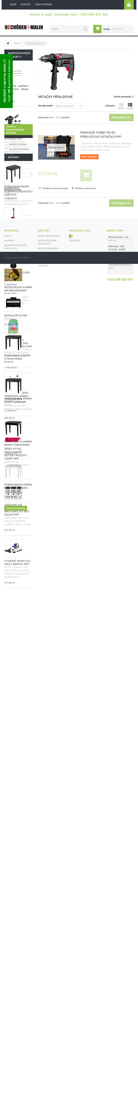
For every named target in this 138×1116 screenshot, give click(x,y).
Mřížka (121, 106)
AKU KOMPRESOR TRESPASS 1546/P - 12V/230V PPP (16, 396)
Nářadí (17, 43)
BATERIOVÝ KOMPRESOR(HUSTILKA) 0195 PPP (20, 191)
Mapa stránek (13, 1074)
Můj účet (44, 1042)
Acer (11, 631)
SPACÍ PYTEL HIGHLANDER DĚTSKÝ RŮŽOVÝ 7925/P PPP (15, 453)
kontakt (26, 4)
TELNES (24, 1109)
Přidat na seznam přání (55, 188)
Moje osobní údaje (50, 1069)
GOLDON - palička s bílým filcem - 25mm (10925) (16, 89)
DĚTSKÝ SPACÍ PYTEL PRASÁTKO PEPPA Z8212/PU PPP (18, 343)
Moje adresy (46, 1065)
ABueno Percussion (19, 625)
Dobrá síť (11, 1109)
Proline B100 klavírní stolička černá (16, 693)
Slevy (8, 1047)
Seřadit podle (45, 105)
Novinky (13, 662)
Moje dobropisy (48, 1060)
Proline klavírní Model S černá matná (17, 862)
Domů (13, 4)
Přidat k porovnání (85, 188)
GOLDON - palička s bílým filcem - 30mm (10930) (16, 244)
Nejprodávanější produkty (19, 54)
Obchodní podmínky (17, 1069)
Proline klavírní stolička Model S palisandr (18, 905)
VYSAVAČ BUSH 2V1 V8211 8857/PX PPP (17, 562)
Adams (12, 636)
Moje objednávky (49, 1047)
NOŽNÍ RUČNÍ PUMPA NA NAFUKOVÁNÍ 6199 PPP (18, 290)
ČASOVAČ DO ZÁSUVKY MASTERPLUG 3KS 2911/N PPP (16, 509)
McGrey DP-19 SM (15, 820)
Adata (11, 641)
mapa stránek (43, 4)
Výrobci (13, 611)
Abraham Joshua (17, 620)
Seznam (130, 106)
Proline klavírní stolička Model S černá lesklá (18, 948)
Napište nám (12, 1065)
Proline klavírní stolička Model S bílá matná (18, 991)
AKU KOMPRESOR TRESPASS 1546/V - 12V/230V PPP (16, 135)
